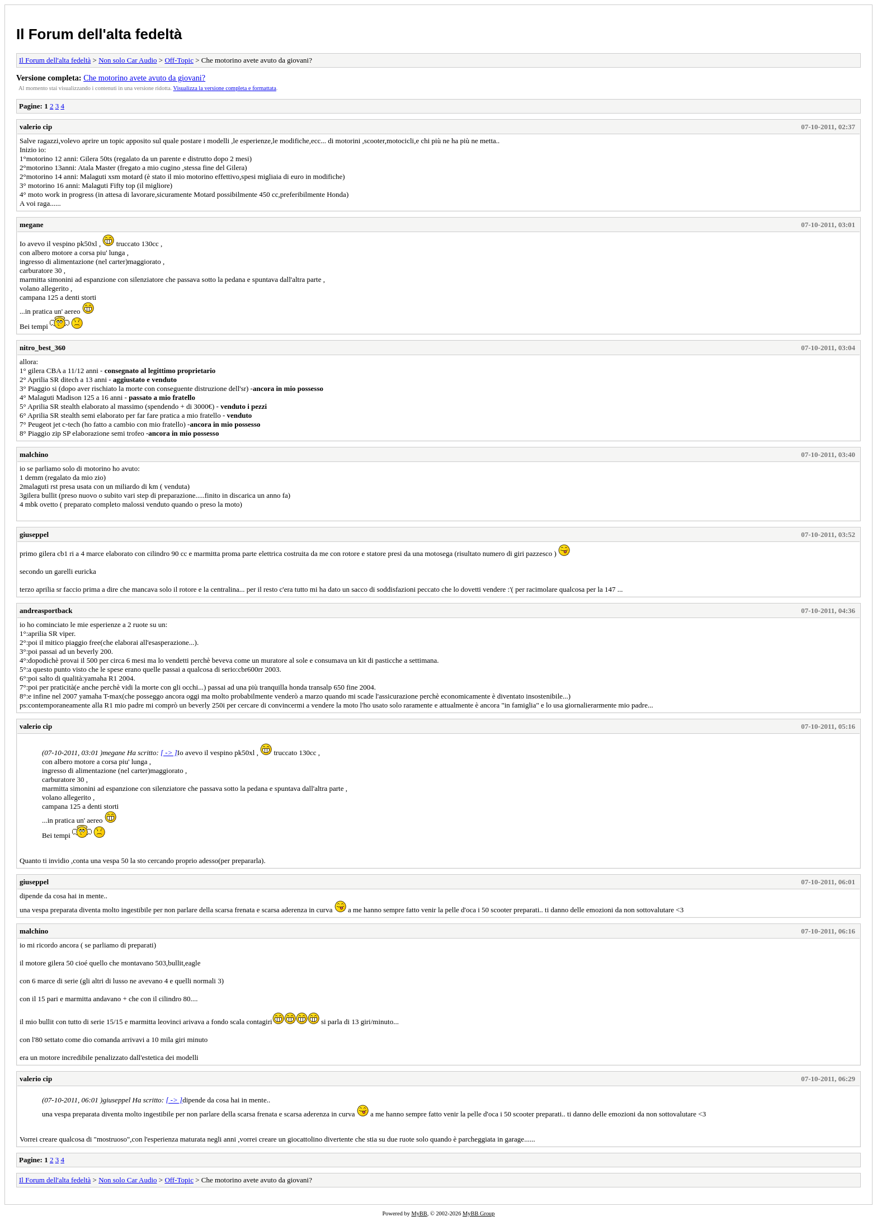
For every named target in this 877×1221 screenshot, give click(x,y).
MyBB (419, 1213)
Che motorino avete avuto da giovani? (144, 77)
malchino (34, 454)
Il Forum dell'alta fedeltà (99, 34)
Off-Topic (179, 60)
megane (32, 224)
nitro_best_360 (42, 347)
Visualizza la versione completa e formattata (224, 88)
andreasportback (46, 610)
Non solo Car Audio (127, 60)
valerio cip (36, 126)
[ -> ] (169, 752)
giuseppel (34, 534)
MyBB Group (478, 1213)
